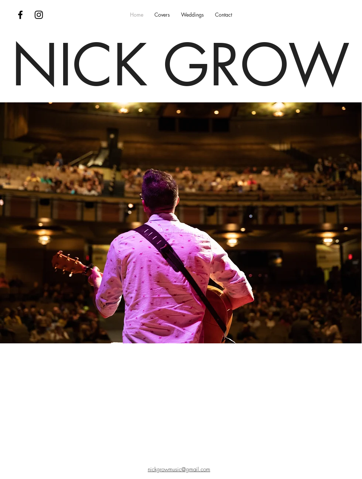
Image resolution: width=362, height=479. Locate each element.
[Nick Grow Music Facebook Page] (20, 14)
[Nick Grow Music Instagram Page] (38, 14)
